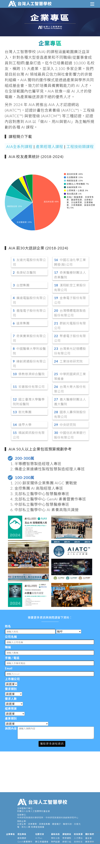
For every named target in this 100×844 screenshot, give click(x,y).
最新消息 (55, 834)
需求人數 (11, 698)
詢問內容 (11, 728)
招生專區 (22, 834)
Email (8, 668)
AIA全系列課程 (19, 146)
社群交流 (39, 834)
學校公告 (55, 838)
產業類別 (11, 718)
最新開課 (22, 838)
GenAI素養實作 (25, 841)
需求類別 (11, 689)
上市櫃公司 (12, 679)
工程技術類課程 (80, 146)
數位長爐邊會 (41, 841)
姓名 (8, 626)
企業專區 (10, 834)
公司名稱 (11, 636)
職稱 (8, 647)
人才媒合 (78, 838)
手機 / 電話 (12, 658)
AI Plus (38, 838)
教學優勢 (66, 838)
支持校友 (78, 841)
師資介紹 (66, 841)
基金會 (88, 838)
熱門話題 (55, 841)
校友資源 (78, 834)
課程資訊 (66, 834)
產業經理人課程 (49, 146)
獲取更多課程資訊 (52, 743)
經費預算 (11, 708)
